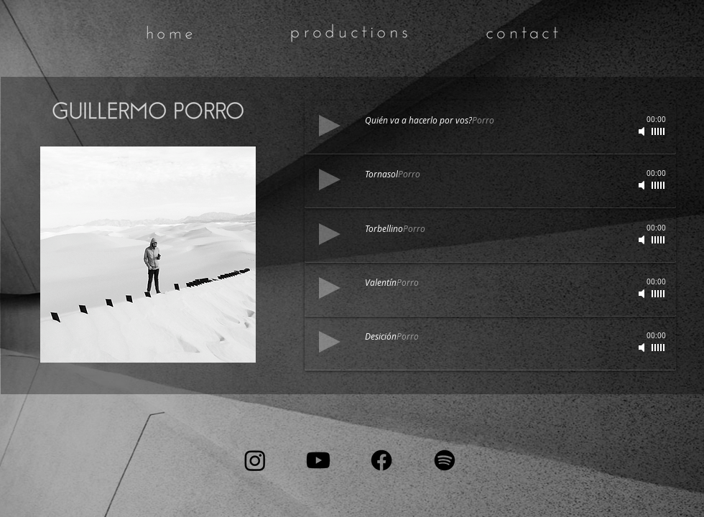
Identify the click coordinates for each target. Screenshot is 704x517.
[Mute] (643, 185)
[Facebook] (381, 460)
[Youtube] (318, 460)
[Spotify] (444, 460)
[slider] (659, 185)
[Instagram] (255, 460)
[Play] (330, 179)
